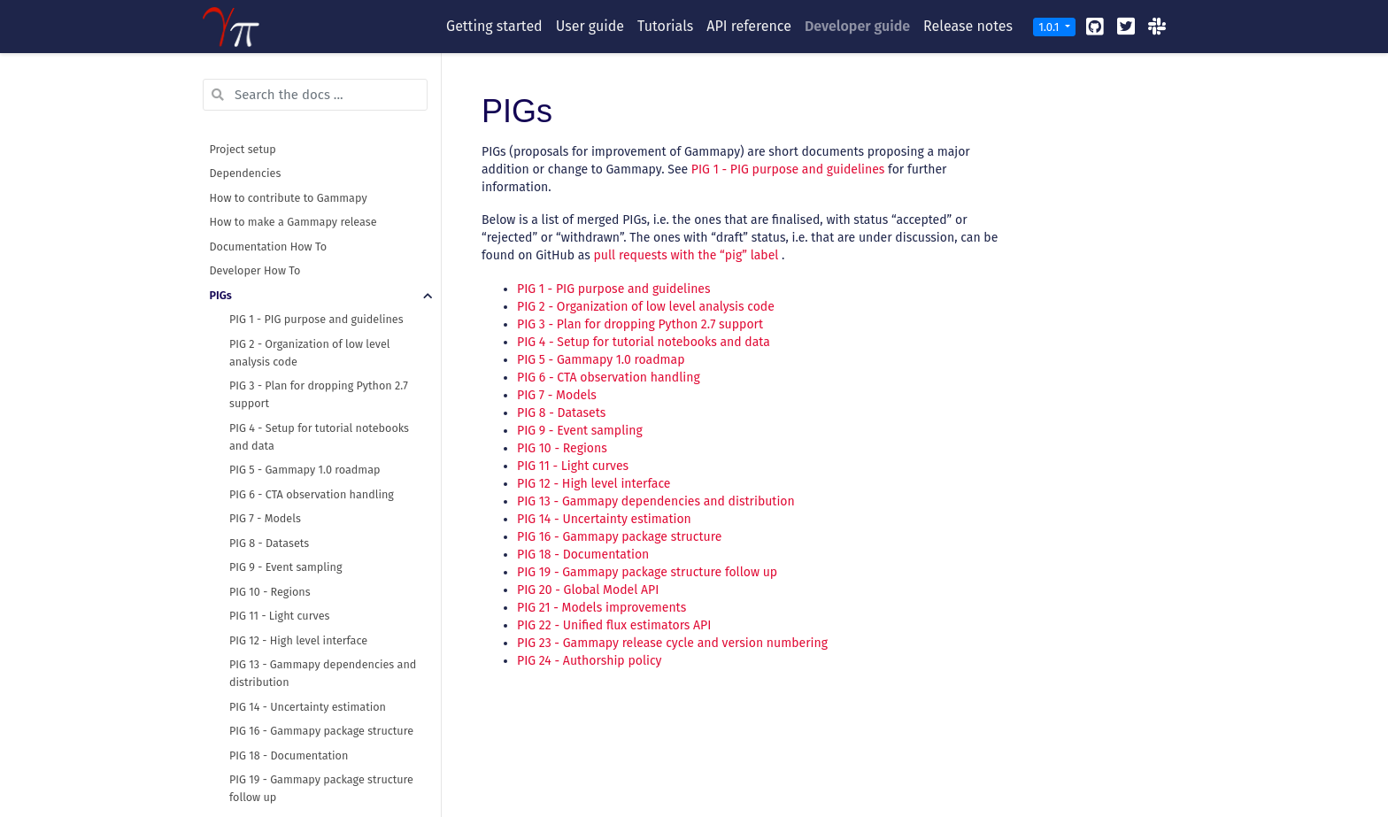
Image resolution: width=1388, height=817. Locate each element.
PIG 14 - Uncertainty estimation (307, 706)
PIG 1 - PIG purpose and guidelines (316, 319)
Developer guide (857, 26)
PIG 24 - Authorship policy (589, 660)
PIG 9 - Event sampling (286, 567)
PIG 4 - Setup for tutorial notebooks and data (319, 436)
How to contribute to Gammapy (288, 197)
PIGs (221, 295)
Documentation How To (269, 246)
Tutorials (665, 26)
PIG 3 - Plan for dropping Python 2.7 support (318, 394)
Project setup (243, 149)
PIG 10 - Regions (270, 591)
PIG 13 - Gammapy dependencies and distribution (322, 673)
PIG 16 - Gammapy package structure (321, 730)
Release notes (968, 26)
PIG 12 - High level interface (298, 640)
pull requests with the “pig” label (686, 255)
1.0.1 (1050, 27)
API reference (748, 26)
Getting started (494, 26)
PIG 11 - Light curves (279, 615)
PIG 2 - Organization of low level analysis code (309, 352)
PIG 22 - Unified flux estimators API (614, 625)
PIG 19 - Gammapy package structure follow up (321, 788)
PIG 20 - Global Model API (588, 589)
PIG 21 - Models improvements (601, 607)
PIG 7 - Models (265, 518)
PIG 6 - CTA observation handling (311, 494)
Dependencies (245, 173)
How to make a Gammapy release (293, 221)
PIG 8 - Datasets (269, 543)
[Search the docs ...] (315, 95)
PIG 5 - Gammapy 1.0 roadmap (304, 469)
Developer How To (255, 270)
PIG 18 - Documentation (288, 755)
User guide (590, 26)
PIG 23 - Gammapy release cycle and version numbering (672, 643)
